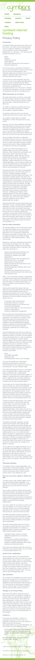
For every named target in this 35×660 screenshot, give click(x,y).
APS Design (24, 646)
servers (18, 18)
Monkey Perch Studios (10, 650)
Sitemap (5, 655)
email (28, 18)
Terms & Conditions (23, 650)
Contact (10, 655)
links (7, 26)
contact (8, 22)
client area (19, 22)
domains (17, 14)
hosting (8, 18)
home (7, 14)
